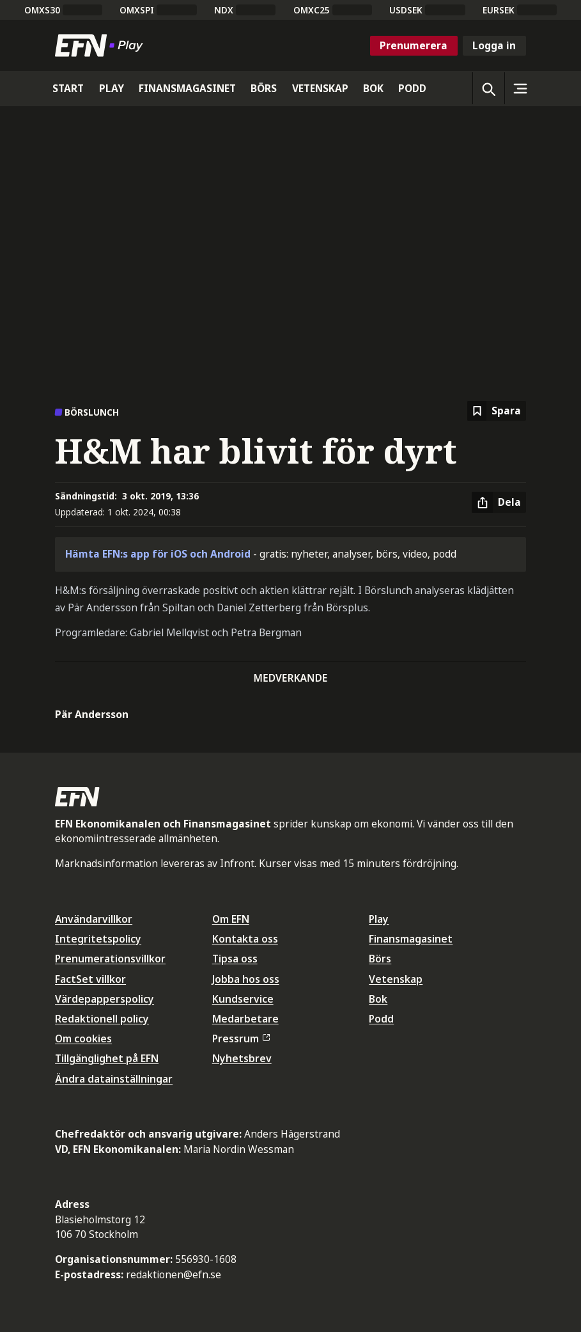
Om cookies (83, 1038)
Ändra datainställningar (114, 1079)
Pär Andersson (91, 714)
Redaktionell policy (102, 1019)
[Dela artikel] (499, 502)
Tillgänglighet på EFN (107, 1058)
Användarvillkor (93, 919)
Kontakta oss (245, 939)
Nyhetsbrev (242, 1058)
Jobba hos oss (245, 979)
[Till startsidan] (101, 45)
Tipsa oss (235, 959)
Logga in (494, 45)
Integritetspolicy (98, 939)
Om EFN (230, 919)
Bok (378, 999)
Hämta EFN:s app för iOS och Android (158, 554)
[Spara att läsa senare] (496, 411)
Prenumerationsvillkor (110, 959)
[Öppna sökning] (488, 88)
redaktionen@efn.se (173, 1274)
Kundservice (243, 999)
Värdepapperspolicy (104, 999)
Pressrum (241, 1038)
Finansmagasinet (411, 939)
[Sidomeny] (520, 88)
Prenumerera (413, 45)
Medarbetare (245, 1019)
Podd (381, 1019)
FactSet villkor (90, 979)
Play (379, 919)
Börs (380, 959)
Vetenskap (395, 979)
